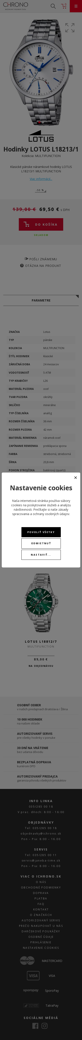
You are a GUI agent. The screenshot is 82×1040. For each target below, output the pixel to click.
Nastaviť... (41, 554)
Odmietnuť (41, 543)
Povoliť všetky (41, 532)
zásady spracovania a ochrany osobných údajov (40, 511)
